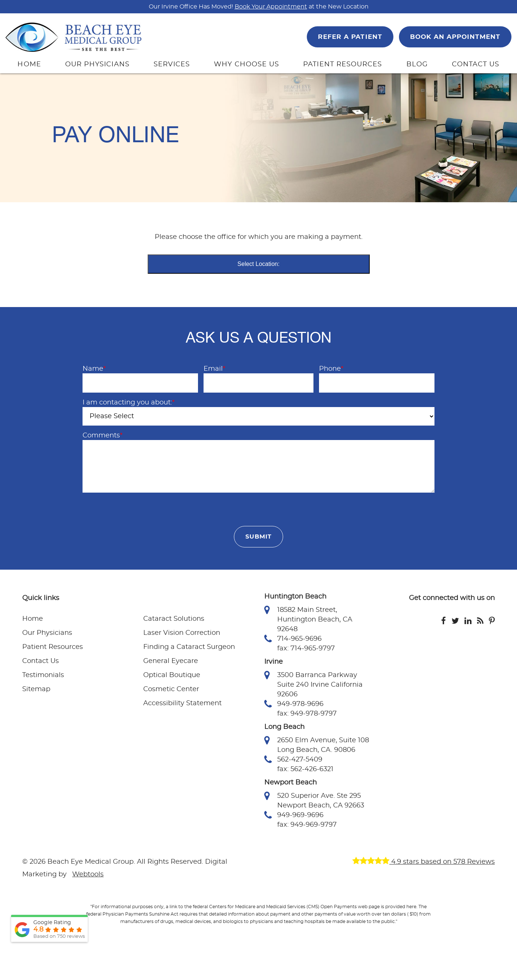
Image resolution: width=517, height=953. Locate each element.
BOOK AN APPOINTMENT (455, 37)
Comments (102, 435)
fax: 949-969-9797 (307, 825)
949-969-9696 (293, 815)
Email (214, 369)
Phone (331, 369)
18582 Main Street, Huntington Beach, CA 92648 (308, 619)
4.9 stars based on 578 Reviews (423, 862)
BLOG (417, 64)
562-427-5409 (293, 759)
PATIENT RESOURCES (342, 64)
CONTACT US (476, 64)
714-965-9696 (293, 639)
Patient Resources (52, 647)
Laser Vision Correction (181, 633)
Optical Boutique (171, 675)
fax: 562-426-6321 (305, 769)
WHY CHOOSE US (246, 64)
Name (94, 369)
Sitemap (36, 689)
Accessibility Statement (182, 703)
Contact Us (40, 661)
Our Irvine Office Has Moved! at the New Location (259, 7)
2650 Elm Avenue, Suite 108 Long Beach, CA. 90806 (316, 744)
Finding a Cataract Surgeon (189, 647)
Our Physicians (47, 633)
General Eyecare (170, 661)
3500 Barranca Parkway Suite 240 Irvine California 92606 (313, 684)
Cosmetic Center (171, 689)
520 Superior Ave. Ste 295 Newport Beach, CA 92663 (314, 800)
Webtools (88, 874)
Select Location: (259, 264)
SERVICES (172, 64)
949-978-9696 (293, 704)
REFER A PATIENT (350, 37)
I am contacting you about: (129, 402)
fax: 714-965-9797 (306, 648)
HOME (29, 64)
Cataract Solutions (173, 619)
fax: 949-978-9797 (307, 713)
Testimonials (43, 675)
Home (32, 619)
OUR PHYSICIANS (97, 64)
